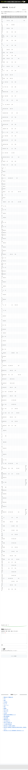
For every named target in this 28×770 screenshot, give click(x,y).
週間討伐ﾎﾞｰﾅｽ (6, 720)
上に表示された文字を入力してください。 (9, 651)
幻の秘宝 (5, 703)
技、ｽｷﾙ (5, 704)
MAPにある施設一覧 (8, 723)
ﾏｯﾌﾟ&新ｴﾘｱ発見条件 (8, 725)
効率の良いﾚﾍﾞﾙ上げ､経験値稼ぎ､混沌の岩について (14, 731)
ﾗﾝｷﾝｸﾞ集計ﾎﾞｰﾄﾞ (7, 721)
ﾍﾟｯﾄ (7, 706)
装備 (4, 701)
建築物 (5, 709)
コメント (3, 632)
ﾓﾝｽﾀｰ (5, 706)
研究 (4, 707)
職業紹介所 (11, 698)
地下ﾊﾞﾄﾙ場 (6, 710)
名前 (2, 645)
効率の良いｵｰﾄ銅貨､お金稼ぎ (9, 726)
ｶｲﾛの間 (5, 714)
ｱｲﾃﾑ (4, 699)
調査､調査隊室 (6, 717)
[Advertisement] (14, 608)
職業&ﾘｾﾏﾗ (6, 698)
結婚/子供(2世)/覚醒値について (10, 715)
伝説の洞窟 (6, 718)
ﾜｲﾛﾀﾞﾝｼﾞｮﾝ (6, 712)
